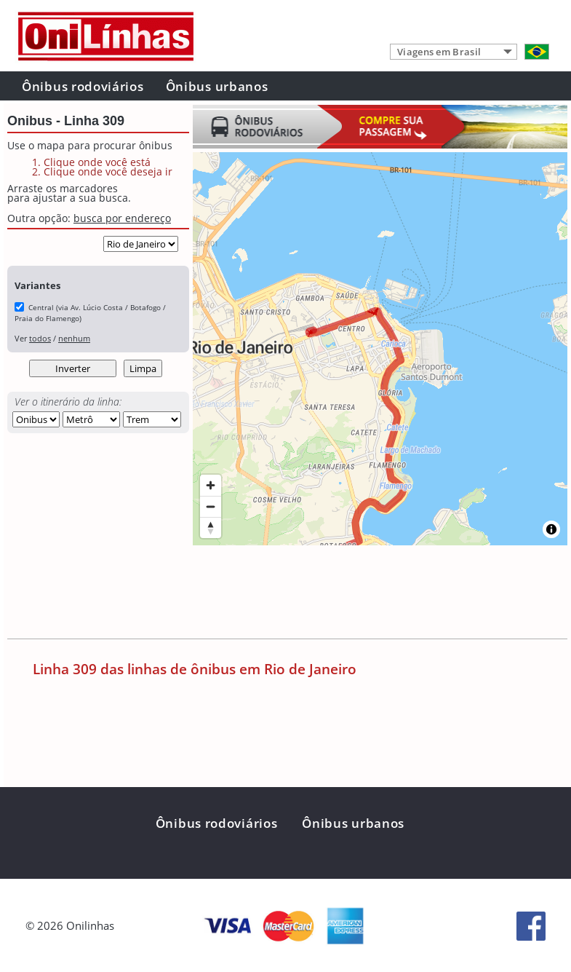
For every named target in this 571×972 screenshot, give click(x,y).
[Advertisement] (272, 595)
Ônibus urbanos (217, 86)
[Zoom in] (210, 485)
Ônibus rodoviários (83, 86)
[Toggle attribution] (551, 529)
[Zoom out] (210, 506)
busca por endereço (122, 218)
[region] (380, 348)
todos (40, 338)
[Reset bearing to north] (210, 527)
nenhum (74, 338)
